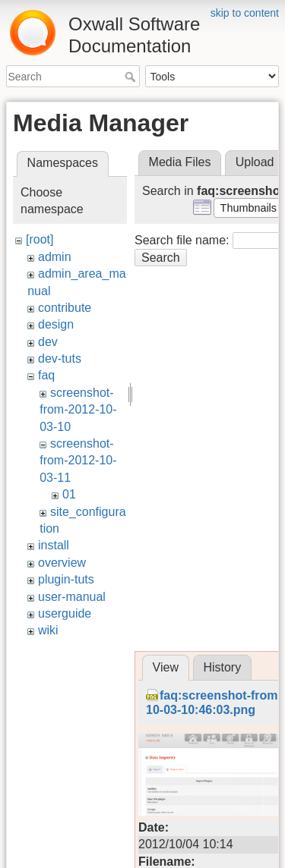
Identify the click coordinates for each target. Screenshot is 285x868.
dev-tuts (59, 358)
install (53, 545)
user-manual (72, 596)
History (222, 667)
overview (62, 562)
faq (46, 375)
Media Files (180, 162)
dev (48, 341)
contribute (64, 307)
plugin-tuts (66, 579)
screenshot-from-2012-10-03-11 (78, 460)
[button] (248, 208)
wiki (48, 630)
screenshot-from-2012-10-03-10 (78, 409)
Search (132, 76)
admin (54, 256)
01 (69, 494)
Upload (255, 162)
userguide (64, 613)
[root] (39, 239)
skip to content (245, 13)
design (56, 324)
